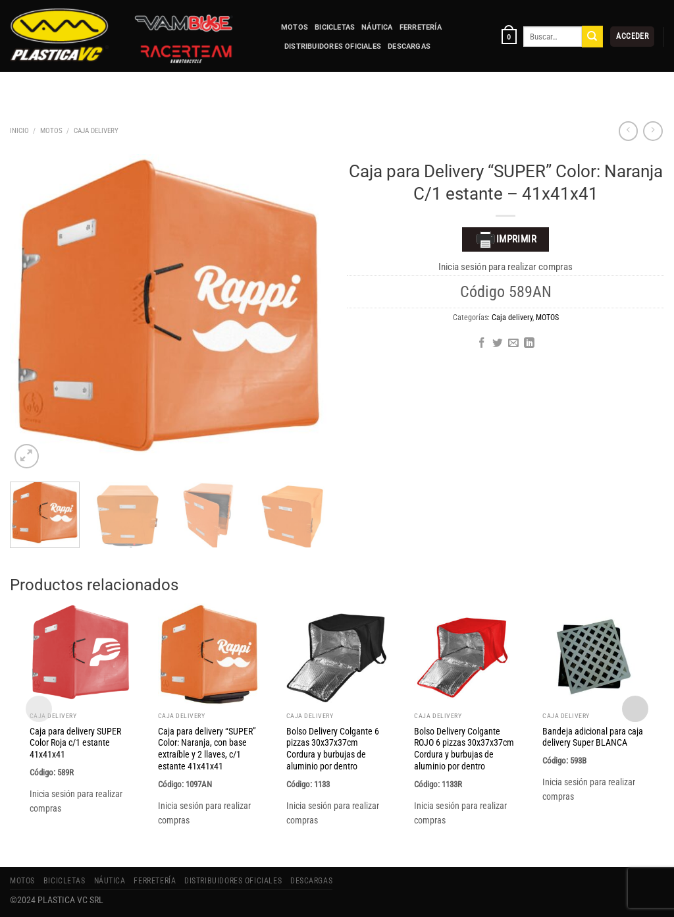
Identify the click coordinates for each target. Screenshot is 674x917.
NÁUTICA (377, 27)
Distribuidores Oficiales (332, 46)
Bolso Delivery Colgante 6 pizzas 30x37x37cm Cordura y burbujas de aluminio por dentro (332, 748)
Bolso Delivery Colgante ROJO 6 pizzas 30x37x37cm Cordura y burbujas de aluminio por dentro (464, 748)
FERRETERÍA (421, 27)
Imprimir (506, 240)
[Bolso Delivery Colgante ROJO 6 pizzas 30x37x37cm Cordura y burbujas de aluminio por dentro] (465, 654)
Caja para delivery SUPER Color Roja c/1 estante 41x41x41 (75, 743)
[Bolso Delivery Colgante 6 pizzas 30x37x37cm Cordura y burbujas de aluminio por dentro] (337, 654)
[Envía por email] (513, 343)
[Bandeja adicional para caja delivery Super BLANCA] (593, 654)
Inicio (19, 130)
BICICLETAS (335, 27)
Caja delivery (96, 130)
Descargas (409, 46)
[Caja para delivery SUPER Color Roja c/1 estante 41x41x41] (81, 654)
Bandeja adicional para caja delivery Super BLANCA (592, 737)
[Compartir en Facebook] (482, 343)
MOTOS (294, 27)
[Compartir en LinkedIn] (529, 343)
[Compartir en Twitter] (497, 343)
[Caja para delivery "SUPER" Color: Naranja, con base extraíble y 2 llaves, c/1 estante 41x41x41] (209, 654)
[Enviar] (592, 36)
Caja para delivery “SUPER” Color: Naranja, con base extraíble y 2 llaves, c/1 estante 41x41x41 (207, 748)
